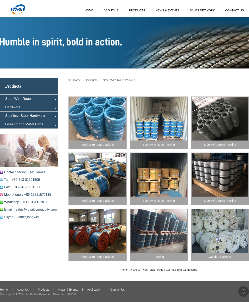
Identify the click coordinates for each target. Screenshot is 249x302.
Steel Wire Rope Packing (119, 80)
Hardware (30, 107)
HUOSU (71, 294)
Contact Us (234, 10)
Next (146, 269)
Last (152, 269)
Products (137, 10)
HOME (89, 10)
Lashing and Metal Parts (30, 124)
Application (94, 289)
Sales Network (202, 10)
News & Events (167, 10)
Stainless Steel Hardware (30, 116)
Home (77, 80)
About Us (111, 10)
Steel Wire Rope (30, 99)
